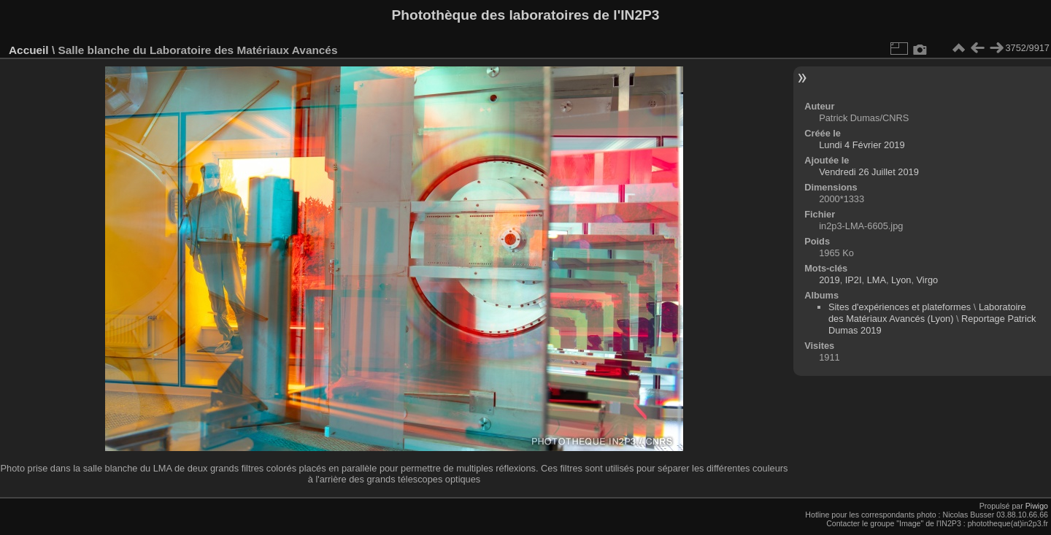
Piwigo (1036, 505)
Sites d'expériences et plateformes (899, 306)
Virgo (928, 279)
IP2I (853, 279)
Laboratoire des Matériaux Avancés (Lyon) (927, 312)
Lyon (901, 279)
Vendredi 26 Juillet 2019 (869, 171)
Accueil (29, 50)
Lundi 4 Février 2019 (861, 144)
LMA (876, 279)
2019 (829, 279)
